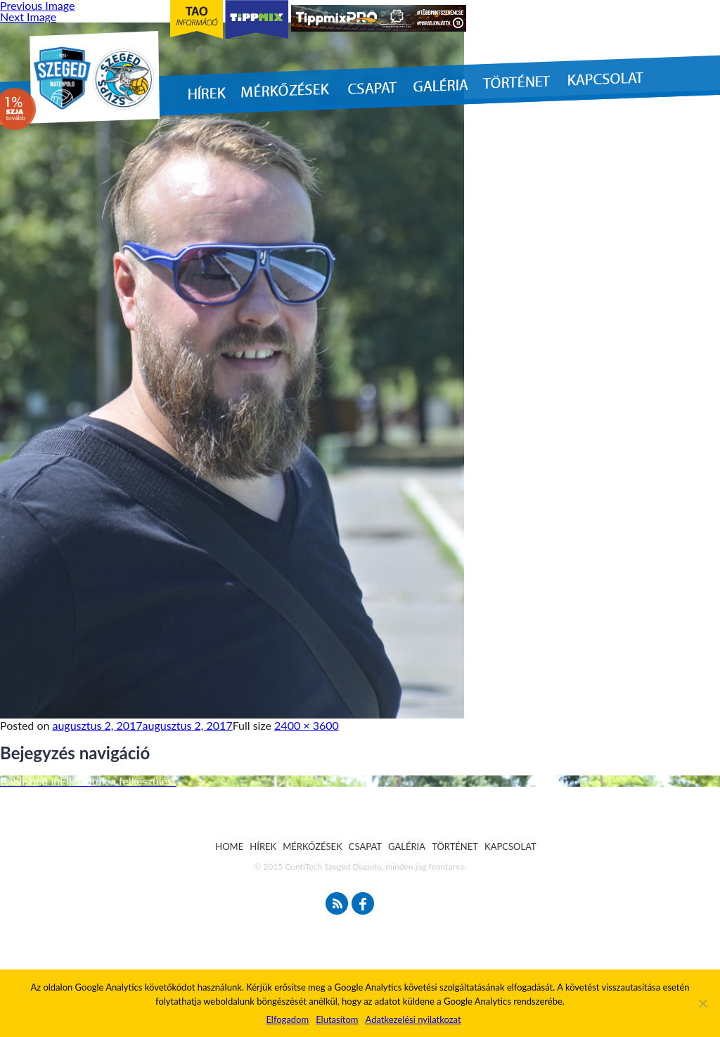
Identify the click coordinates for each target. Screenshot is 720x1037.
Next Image (28, 16)
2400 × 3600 (306, 725)
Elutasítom (337, 1019)
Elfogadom (287, 1019)
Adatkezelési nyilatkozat (413, 1019)
